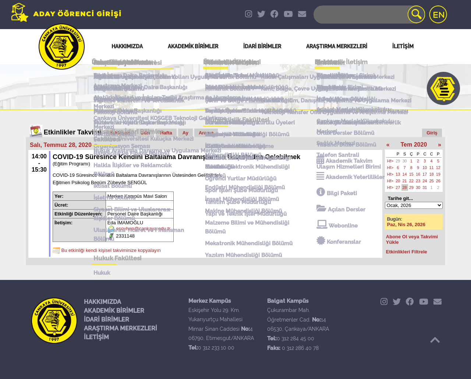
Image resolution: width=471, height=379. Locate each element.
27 (398, 187)
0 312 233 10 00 (216, 348)
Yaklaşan (120, 133)
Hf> (390, 161)
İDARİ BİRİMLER (106, 319)
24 (424, 181)
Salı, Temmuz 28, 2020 (61, 145)
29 (398, 161)
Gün (145, 133)
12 (438, 167)
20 (398, 181)
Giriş (432, 133)
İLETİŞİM (96, 337)
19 (438, 174)
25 (431, 181)
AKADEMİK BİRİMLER (114, 310)
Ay (185, 133)
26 (438, 181)
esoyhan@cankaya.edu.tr (143, 229)
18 (431, 174)
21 (405, 181)
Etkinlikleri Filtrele (406, 252)
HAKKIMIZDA (102, 301)
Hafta (166, 133)
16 (418, 174)
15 (411, 174)
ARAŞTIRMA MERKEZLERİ (120, 328)
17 (424, 174)
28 (405, 187)
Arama (206, 133)
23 (418, 181)
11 (431, 167)
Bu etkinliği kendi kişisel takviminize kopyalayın (111, 250)
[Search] (369, 15)
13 (398, 174)
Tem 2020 (414, 144)
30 (405, 161)
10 (424, 167)
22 (411, 181)
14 (405, 174)
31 (424, 187)
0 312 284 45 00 (295, 338)
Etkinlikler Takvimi (73, 132)
